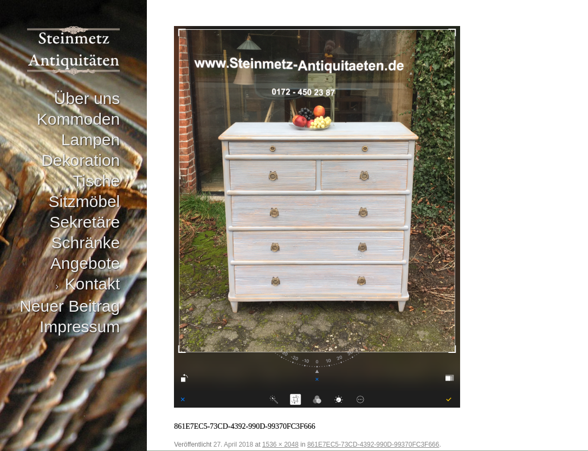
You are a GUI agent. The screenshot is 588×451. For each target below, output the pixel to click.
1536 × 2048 (280, 444)
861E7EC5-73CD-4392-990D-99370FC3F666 (373, 444)
